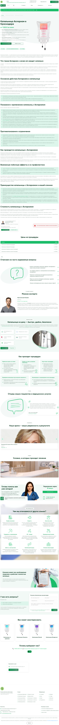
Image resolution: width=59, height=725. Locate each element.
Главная (2, 15)
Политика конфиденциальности (47, 708)
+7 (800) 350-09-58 (33, 1)
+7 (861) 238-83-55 (43, 1)
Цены (32, 5)
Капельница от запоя (31, 701)
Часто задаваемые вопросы (13, 48)
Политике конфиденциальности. (52, 720)
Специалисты (40, 5)
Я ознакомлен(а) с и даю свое (40, 610)
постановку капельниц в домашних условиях (20, 196)
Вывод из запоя (30, 696)
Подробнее (12, 348)
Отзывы (23, 48)
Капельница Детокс (21, 701)
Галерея (51, 694)
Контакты (50, 5)
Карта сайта (44, 712)
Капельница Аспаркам (32, 413)
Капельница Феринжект (22, 694)
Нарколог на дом (31, 694)
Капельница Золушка (22, 696)
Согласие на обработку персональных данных (38, 610)
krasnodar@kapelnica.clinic (6, 713)
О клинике (23, 5)
